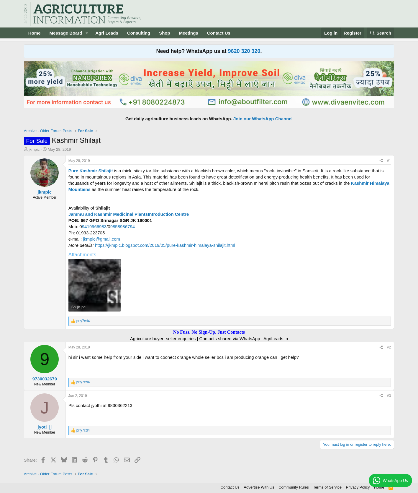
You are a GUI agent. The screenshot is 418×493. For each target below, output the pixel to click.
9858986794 (122, 226)
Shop (164, 32)
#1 (389, 161)
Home (34, 32)
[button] (87, 32)
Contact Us (218, 32)
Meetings (188, 32)
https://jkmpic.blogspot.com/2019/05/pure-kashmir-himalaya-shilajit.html (164, 245)
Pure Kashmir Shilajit (91, 170)
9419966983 (94, 226)
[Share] (381, 161)
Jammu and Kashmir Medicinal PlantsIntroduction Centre (128, 214)
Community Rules (293, 487)
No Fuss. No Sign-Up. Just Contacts (209, 332)
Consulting (138, 32)
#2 (389, 347)
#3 (389, 396)
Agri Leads (106, 32)
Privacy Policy (358, 487)
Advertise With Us (259, 487)
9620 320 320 (244, 51)
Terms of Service (327, 487)
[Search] (380, 32)
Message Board (66, 32)
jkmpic (34, 149)
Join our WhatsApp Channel (263, 118)
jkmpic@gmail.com (101, 238)
